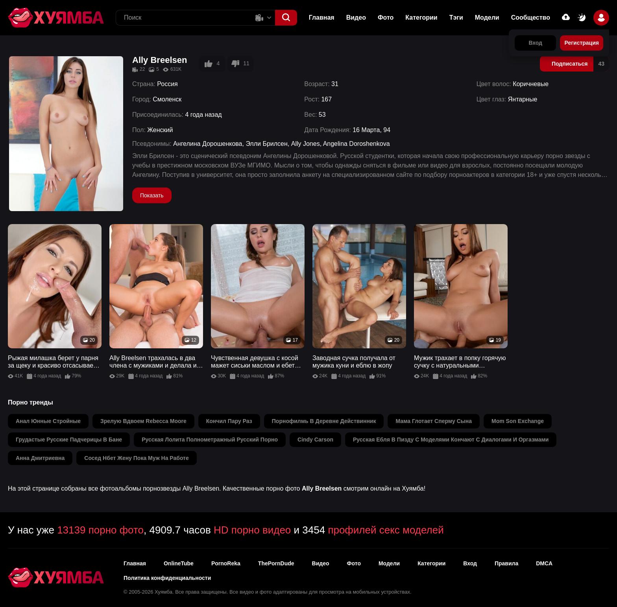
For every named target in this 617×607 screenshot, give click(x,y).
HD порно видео (252, 530)
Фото (354, 563)
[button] (286, 18)
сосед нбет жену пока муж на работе (136, 458)
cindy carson (315, 439)
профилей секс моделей (385, 530)
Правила (506, 563)
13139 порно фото (100, 530)
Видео (356, 17)
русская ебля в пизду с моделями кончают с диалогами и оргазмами (451, 439)
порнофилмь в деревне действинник (324, 421)
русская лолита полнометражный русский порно (210, 439)
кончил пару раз (229, 421)
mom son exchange (517, 421)
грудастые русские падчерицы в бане (69, 439)
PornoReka (225, 563)
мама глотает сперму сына (433, 421)
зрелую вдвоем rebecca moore (143, 421)
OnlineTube (179, 563)
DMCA (544, 563)
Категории (421, 17)
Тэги (456, 17)
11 (240, 64)
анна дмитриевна (40, 458)
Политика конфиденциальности (167, 578)
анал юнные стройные (48, 421)
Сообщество (530, 17)
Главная (321, 17)
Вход (470, 563)
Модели (487, 17)
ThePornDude (276, 563)
